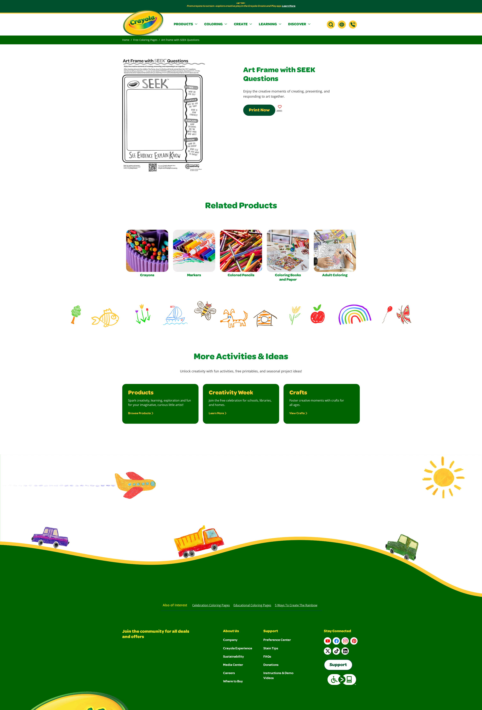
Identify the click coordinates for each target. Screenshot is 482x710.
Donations (271, 664)
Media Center (233, 664)
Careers (229, 673)
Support (270, 631)
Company (230, 639)
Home (125, 40)
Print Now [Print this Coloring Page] (259, 110)
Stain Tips (270, 648)
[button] (186, 25)
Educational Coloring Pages (252, 605)
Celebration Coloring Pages (211, 605)
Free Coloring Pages (145, 40)
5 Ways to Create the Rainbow (296, 605)
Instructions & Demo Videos (278, 675)
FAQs (267, 656)
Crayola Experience (237, 648)
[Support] (353, 25)
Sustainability (233, 656)
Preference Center (277, 639)
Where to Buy (233, 681)
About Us (231, 631)
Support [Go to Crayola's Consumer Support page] (338, 665)
